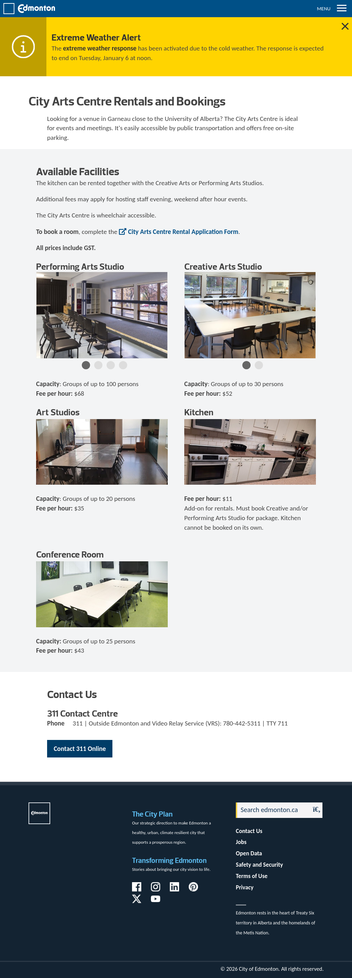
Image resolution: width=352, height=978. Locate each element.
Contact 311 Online (80, 749)
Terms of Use (251, 876)
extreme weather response (99, 48)
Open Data (249, 853)
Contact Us (249, 831)
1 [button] (86, 365)
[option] (101, 315)
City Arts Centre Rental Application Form (183, 232)
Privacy (244, 887)
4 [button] (123, 365)
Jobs (241, 842)
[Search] (271, 810)
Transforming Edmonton (169, 860)
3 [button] (111, 365)
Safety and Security (259, 864)
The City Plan (152, 814)
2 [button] (98, 365)
